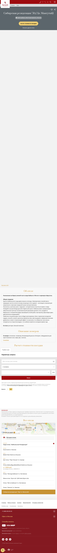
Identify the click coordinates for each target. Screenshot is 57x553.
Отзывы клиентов (37, 502)
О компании (13, 506)
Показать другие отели (28, 27)
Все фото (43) (5, 285)
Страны (4, 502)
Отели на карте (8, 432)
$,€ (11, 389)
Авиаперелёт (27, 502)
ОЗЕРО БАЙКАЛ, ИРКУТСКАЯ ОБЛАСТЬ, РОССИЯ (29, 17)
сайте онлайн (27, 533)
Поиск (28, 378)
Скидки (19, 502)
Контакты (20, 506)
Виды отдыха (12, 502)
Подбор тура (5, 506)
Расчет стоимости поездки (28, 23)
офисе (17, 533)
